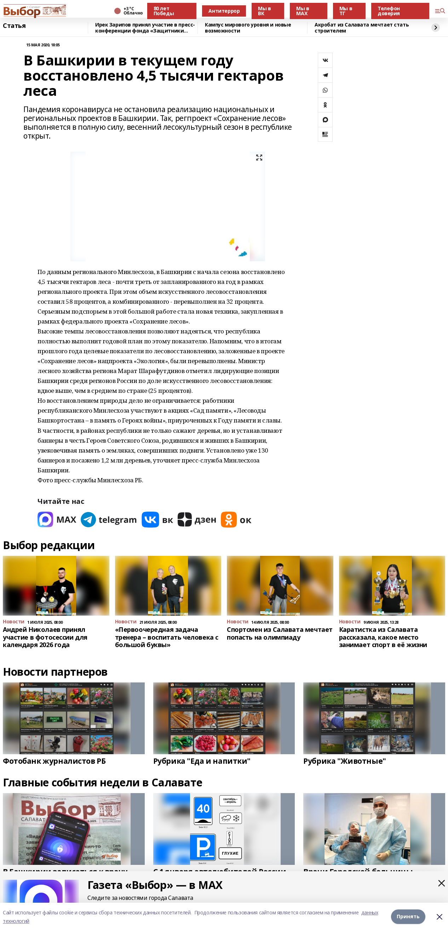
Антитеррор (224, 10)
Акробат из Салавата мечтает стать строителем (362, 28)
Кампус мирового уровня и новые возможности (248, 28)
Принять (408, 916)
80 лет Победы (164, 11)
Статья (14, 26)
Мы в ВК (264, 11)
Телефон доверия (389, 11)
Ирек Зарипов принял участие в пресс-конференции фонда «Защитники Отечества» (145, 28)
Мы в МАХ (302, 11)
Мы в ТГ (345, 11)
